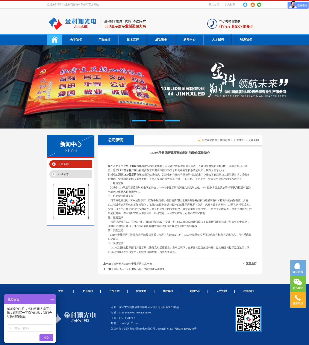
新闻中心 (189, 39)
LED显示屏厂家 (127, 170)
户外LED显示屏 (132, 166)
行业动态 (63, 174)
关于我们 (76, 39)
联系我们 (246, 39)
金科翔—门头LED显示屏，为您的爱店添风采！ (140, 269)
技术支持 (133, 39)
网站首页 (225, 140)
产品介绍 (104, 39)
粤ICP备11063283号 (186, 328)
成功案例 (161, 39)
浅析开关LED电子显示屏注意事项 (133, 263)
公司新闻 (63, 164)
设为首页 (214, 4)
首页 (60, 291)
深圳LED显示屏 (127, 174)
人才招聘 (218, 39)
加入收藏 (230, 4)
